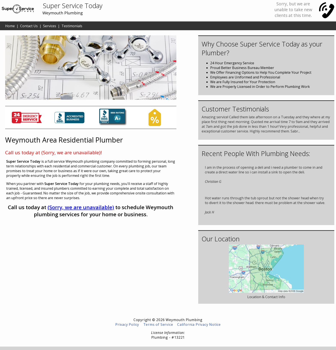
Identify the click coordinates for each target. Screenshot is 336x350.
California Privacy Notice (199, 324)
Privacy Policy (127, 324)
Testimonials (72, 26)
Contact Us (29, 26)
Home (10, 26)
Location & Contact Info (266, 296)
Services (49, 26)
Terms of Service (158, 324)
